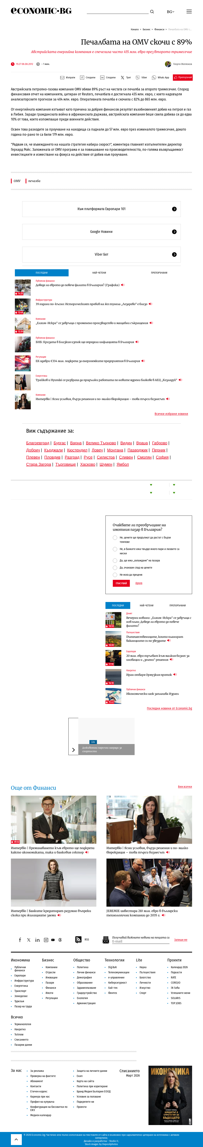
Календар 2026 (179, 967)
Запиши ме (180, 939)
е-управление (116, 977)
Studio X (113, 1140)
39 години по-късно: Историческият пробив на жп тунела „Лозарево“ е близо (94, 304)
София (162, 457)
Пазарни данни (23, 1045)
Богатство (145, 977)
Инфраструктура (44, 300)
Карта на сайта (85, 1081)
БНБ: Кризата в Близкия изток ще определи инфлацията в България (87, 342)
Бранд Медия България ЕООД (94, 1091)
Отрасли (51, 972)
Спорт (143, 993)
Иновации (51, 977)
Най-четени (99, 272)
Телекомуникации (118, 972)
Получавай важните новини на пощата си (140, 937)
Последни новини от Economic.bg (169, 708)
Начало (135, 29)
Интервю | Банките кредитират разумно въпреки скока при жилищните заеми (51, 913)
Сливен (126, 457)
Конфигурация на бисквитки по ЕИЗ (48, 1108)
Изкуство (145, 988)
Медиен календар (40, 1115)
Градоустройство (87, 993)
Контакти (35, 1086)
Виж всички (185, 786)
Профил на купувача (42, 1101)
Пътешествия (133, 632)
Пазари (50, 982)
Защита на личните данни (92, 1071)
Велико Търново (101, 443)
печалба (34, 181)
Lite (93, 742)
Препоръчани (159, 272)
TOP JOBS (176, 1003)
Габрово (159, 443)
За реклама (37, 1071)
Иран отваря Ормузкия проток (151, 675)
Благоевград (37, 443)
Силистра (106, 457)
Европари (131, 651)
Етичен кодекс (38, 1091)
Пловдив (52, 457)
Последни (42, 272)
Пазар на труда (23, 1006)
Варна (76, 443)
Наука (143, 967)
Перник (158, 450)
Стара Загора (38, 464)
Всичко (17, 1017)
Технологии (114, 960)
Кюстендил (77, 450)
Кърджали (53, 450)
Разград (72, 457)
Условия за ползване (89, 1096)
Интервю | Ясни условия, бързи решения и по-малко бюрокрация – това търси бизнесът (103, 399)
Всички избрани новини (171, 413)
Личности (145, 982)
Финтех (112, 993)
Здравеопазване (86, 988)
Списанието (21, 1039)
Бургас (60, 443)
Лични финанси (86, 972)
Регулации (41, 356)
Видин (126, 443)
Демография (84, 977)
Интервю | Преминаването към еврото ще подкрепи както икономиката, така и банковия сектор (52, 850)
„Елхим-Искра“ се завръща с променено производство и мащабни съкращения (94, 323)
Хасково (87, 464)
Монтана (115, 450)
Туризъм (19, 1001)
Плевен (33, 457)
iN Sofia (175, 988)
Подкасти (176, 972)
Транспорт (20, 991)
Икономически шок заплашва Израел (152, 694)
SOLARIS (175, 998)
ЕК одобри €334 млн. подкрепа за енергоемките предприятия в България (90, 361)
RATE (173, 977)
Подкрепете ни (85, 1101)
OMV (17, 181)
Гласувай (121, 583)
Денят (129, 613)
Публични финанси (45, 281)
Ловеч (97, 450)
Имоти (49, 993)
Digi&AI (112, 967)
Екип (79, 1076)
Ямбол (123, 464)
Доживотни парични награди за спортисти (102, 749)
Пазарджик (137, 450)
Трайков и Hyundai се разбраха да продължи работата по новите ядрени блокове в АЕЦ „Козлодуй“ (109, 380)
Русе (88, 457)
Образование (85, 982)
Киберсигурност (117, 982)
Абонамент (36, 1081)
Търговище (66, 464)
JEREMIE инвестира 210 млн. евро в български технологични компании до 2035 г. (142, 913)
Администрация (86, 1003)
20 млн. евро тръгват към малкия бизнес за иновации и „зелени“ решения (158, 658)
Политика (82, 967)
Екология (82, 998)
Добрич (33, 450)
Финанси (159, 29)
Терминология (22, 1024)
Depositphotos (110, 1144)
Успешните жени (180, 993)
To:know (18, 1034)
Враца (142, 443)
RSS (82, 939)
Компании (40, 319)
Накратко (131, 670)
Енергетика (41, 375)
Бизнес (146, 29)
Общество (81, 960)
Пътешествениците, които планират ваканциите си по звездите (154, 639)
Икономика (20, 960)
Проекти (174, 960)
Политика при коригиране (92, 1086)
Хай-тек (113, 988)
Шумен (106, 464)
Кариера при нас (40, 1096)
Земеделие (21, 996)
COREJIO (175, 982)
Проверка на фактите (43, 1076)
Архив (138, 583)
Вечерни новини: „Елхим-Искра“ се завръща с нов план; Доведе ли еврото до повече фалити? (158, 622)
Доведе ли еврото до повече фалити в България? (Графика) (80, 285)
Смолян (144, 457)
